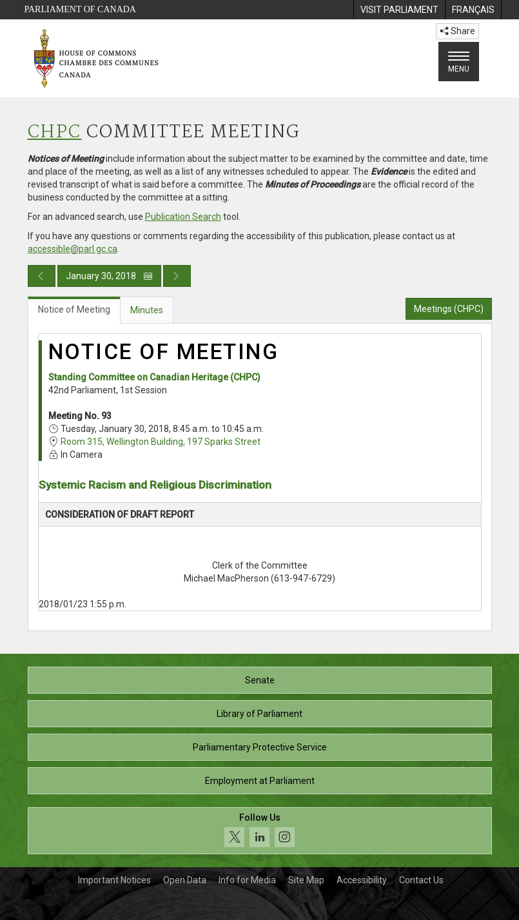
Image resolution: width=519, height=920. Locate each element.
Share (457, 31)
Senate (260, 680)
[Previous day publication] (41, 276)
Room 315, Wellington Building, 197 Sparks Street (160, 441)
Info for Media (247, 880)
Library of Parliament (259, 714)
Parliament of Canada (80, 9)
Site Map (306, 880)
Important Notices (114, 880)
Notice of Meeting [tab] (74, 309)
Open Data (184, 880)
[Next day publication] (177, 276)
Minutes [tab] (146, 310)
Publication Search (183, 216)
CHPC (55, 132)
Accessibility (362, 880)
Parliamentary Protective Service (260, 747)
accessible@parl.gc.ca (72, 249)
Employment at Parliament (260, 781)
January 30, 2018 (109, 276)
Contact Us (421, 880)
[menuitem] (399, 9)
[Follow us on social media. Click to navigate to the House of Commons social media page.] (260, 830)
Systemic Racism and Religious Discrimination (155, 484)
